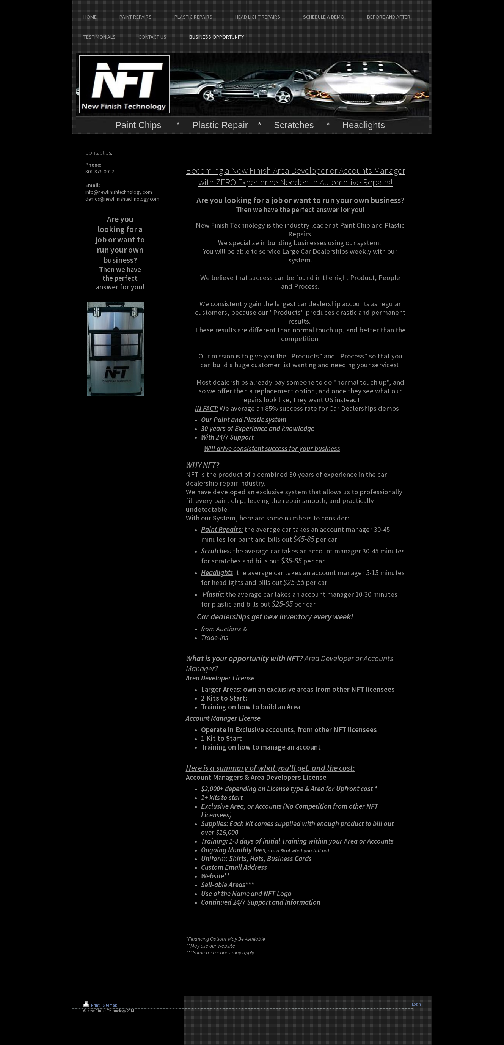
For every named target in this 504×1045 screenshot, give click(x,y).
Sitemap (110, 1005)
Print (91, 1005)
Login (416, 1004)
